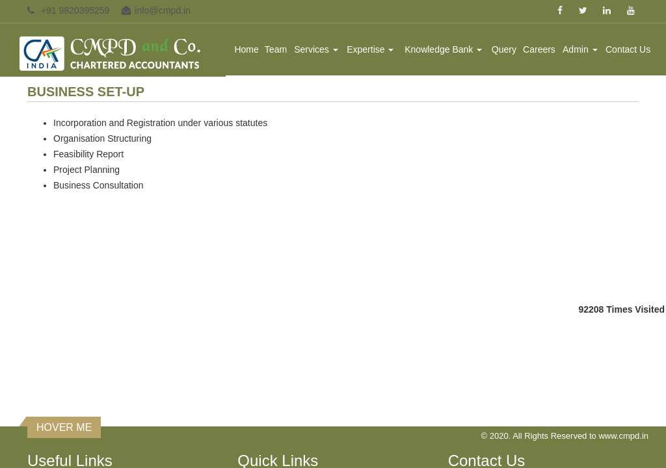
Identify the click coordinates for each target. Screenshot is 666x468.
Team (277, 49)
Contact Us (628, 49)
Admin (580, 49)
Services (317, 49)
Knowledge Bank (444, 49)
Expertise (370, 49)
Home (247, 49)
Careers (540, 49)
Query (504, 49)
